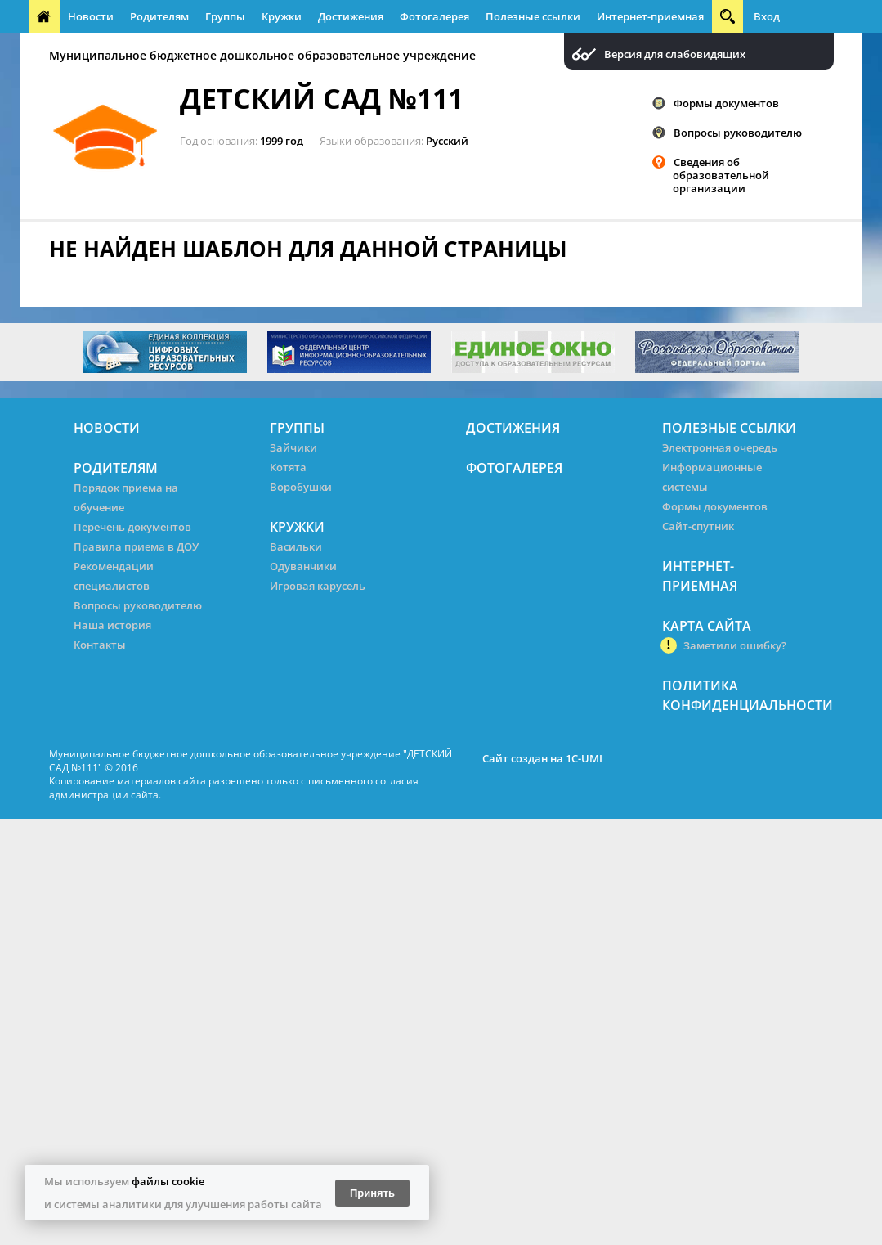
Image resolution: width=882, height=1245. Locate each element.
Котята (288, 467)
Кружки (282, 16)
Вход (767, 16)
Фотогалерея (434, 16)
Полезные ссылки (533, 16)
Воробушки (301, 486)
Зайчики (293, 447)
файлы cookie (168, 1181)
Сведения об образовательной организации (721, 175)
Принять (372, 1193)
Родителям (159, 16)
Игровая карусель (317, 585)
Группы (225, 16)
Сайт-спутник (698, 526)
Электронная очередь (719, 447)
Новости (91, 16)
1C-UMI (584, 758)
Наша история (112, 625)
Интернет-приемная (650, 16)
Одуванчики (303, 566)
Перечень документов (132, 526)
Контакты (100, 644)
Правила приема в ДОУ (136, 546)
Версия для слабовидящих (674, 54)
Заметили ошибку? (734, 645)
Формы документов (726, 103)
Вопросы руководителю (738, 132)
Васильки (296, 546)
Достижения (350, 16)
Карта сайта (706, 626)
